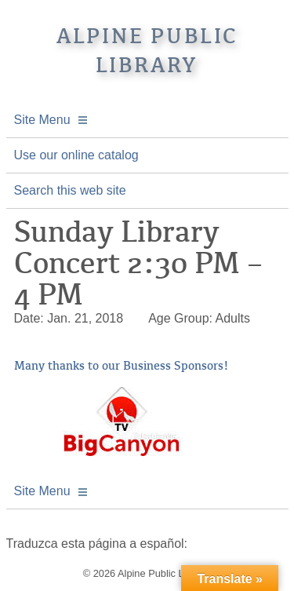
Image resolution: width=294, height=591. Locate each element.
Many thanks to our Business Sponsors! (121, 366)
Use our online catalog (76, 155)
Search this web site (70, 190)
